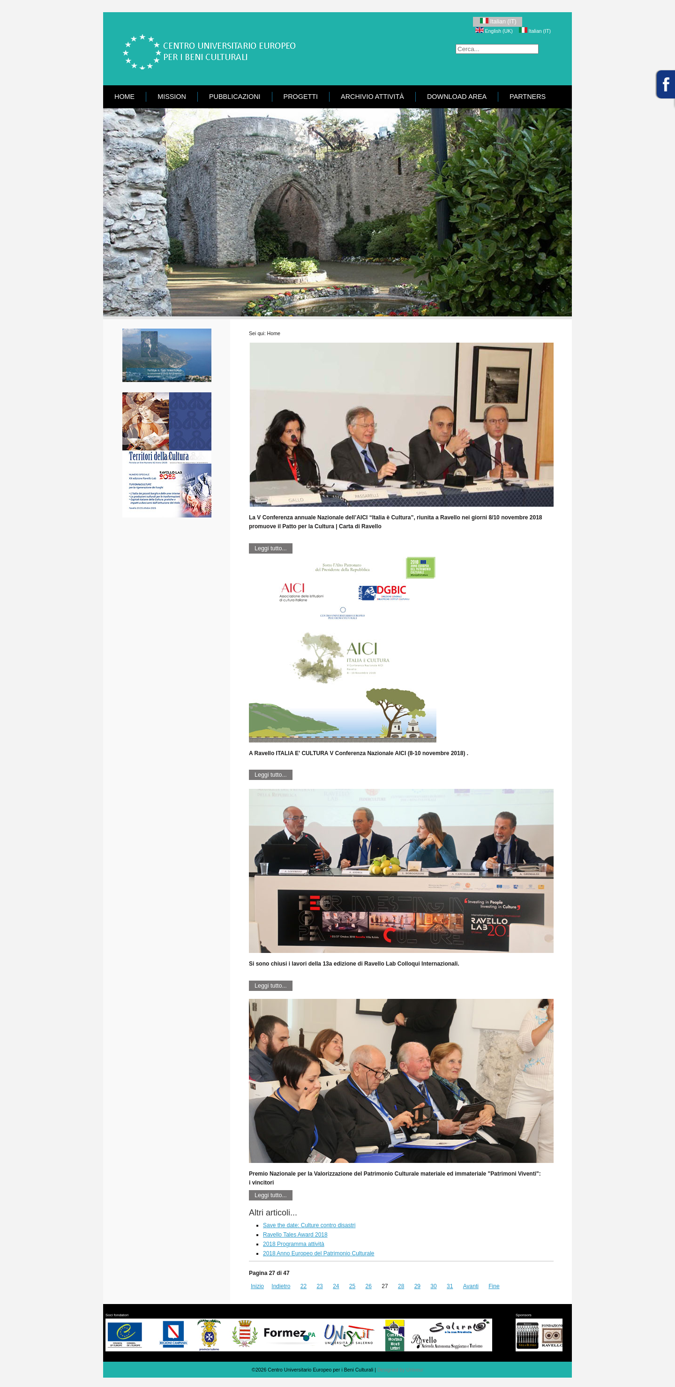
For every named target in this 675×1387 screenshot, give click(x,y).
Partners (528, 96)
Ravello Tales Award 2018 (295, 1234)
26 (369, 1286)
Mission (172, 96)
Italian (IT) (498, 21)
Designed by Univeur (400, 1369)
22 (303, 1286)
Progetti (301, 96)
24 (336, 1286)
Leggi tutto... (271, 548)
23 (319, 1286)
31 (450, 1286)
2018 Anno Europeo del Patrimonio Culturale (319, 1253)
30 (433, 1286)
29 (417, 1286)
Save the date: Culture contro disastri (309, 1225)
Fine (493, 1286)
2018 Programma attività (293, 1244)
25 (352, 1286)
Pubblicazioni (235, 96)
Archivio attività (372, 96)
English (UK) (494, 31)
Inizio (257, 1286)
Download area (457, 96)
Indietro (280, 1286)
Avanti (471, 1286)
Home (124, 96)
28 (401, 1286)
